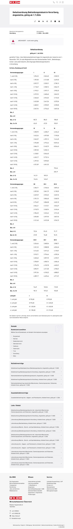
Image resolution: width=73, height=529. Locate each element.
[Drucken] (59, 21)
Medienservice (13, 491)
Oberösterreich (16, 343)
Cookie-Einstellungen (58, 525)
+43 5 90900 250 (15, 513)
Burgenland (15, 336)
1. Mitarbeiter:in (32, 485)
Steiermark (15, 348)
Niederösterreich (17, 341)
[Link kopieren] (35, 21)
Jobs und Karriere (14, 489)
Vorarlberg (15, 353)
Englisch (23, 525)
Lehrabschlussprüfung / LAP (55, 481)
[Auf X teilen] (55, 21)
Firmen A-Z (50, 485)
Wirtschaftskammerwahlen (17, 483)
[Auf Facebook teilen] (51, 21)
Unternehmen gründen (34, 481)
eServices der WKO (52, 489)
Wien (13, 356)
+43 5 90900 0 (14, 511)
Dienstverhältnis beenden (35, 491)
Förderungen (31, 494)
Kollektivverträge (51, 483)
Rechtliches (13, 487)
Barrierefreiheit (36, 525)
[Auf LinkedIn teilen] (43, 21)
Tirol (13, 351)
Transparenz (13, 485)
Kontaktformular (15, 518)
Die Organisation (14, 481)
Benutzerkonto (51, 487)
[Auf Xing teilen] (47, 21)
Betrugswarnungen (52, 491)
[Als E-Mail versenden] (39, 21)
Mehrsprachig (16, 525)
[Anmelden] (60, 2)
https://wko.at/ (15, 516)
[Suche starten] (57, 2)
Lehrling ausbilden (33, 483)
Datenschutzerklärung (47, 525)
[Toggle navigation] (63, 2)
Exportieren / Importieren (35, 492)
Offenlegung (29, 525)
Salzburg (14, 346)
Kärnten (14, 339)
